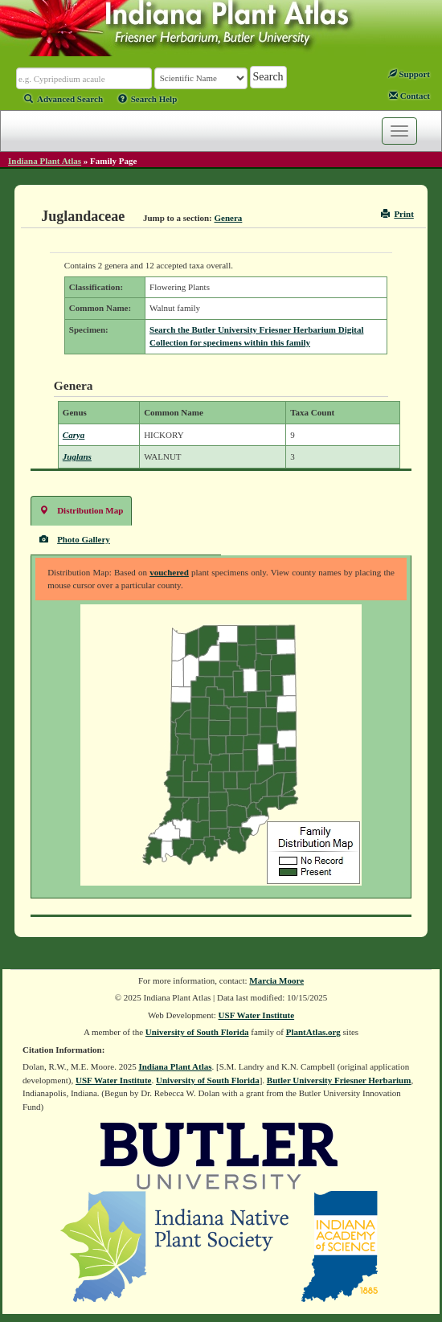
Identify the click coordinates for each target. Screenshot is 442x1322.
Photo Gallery (74, 539)
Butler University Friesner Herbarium (339, 1080)
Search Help (148, 99)
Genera (229, 218)
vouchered (169, 572)
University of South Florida (197, 1032)
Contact (409, 95)
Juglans (77, 456)
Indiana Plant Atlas (44, 161)
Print (397, 214)
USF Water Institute (257, 1015)
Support (409, 74)
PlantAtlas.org (313, 1032)
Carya (74, 435)
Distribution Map (81, 510)
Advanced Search (63, 99)
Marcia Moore (276, 980)
